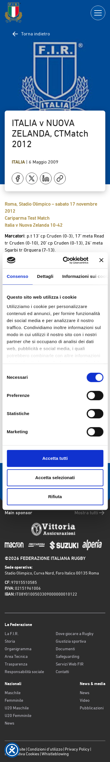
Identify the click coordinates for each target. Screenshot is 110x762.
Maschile (13, 692)
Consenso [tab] (17, 276)
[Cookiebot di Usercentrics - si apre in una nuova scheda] (65, 260)
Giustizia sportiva (71, 641)
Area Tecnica (16, 656)
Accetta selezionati (55, 477)
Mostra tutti (90, 512)
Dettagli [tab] (45, 276)
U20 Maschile (17, 708)
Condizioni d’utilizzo (45, 749)
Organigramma (18, 648)
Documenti (65, 648)
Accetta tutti (55, 458)
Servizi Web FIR (70, 664)
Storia (10, 641)
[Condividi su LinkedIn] (46, 178)
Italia (19, 162)
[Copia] (60, 178)
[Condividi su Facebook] (17, 178)
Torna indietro (31, 33)
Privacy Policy (77, 749)
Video (84, 700)
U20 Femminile (18, 715)
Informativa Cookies (22, 753)
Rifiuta (55, 496)
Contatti (62, 671)
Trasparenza (16, 664)
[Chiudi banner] (101, 260)
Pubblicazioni (92, 708)
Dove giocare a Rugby (75, 633)
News (9, 723)
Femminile (14, 700)
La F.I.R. (11, 633)
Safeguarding (67, 656)
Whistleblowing (55, 753)
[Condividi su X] (32, 178)
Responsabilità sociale (24, 671)
